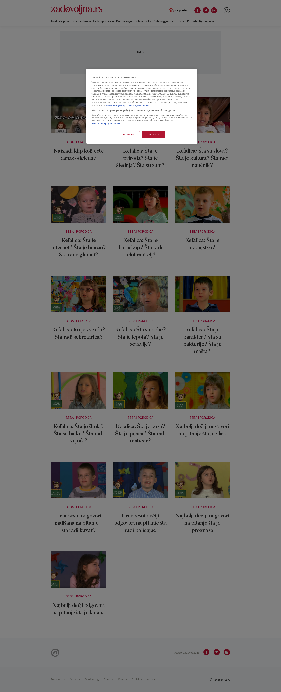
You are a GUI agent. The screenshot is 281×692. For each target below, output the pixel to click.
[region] (141, 106)
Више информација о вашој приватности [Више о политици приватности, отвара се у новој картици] (127, 106)
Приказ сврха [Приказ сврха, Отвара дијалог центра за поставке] (128, 135)
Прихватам (153, 135)
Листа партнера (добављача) (105, 124)
